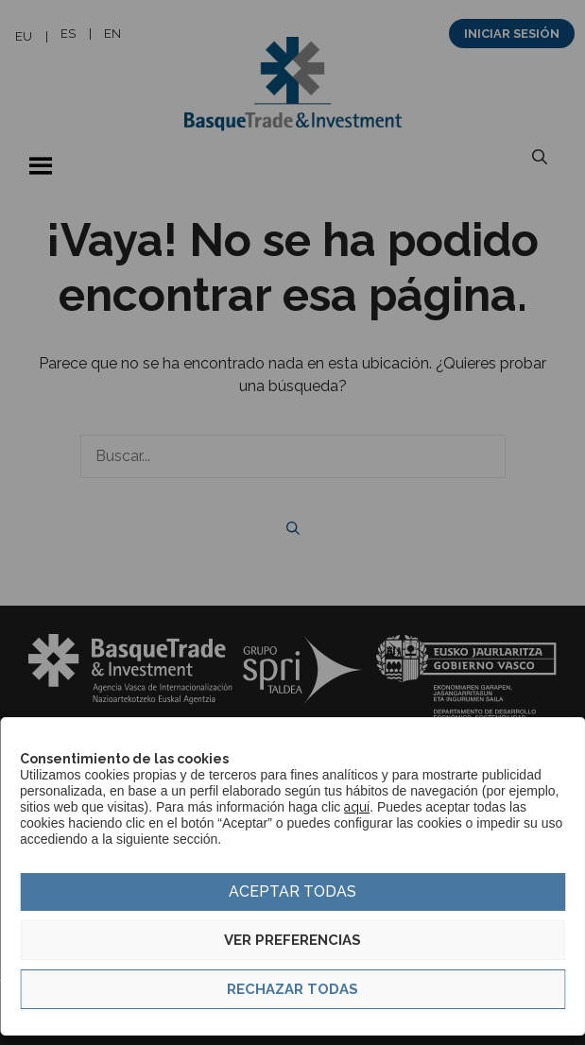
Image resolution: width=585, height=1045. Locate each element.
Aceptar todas (292, 891)
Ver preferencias (292, 940)
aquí (357, 806)
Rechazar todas (292, 989)
